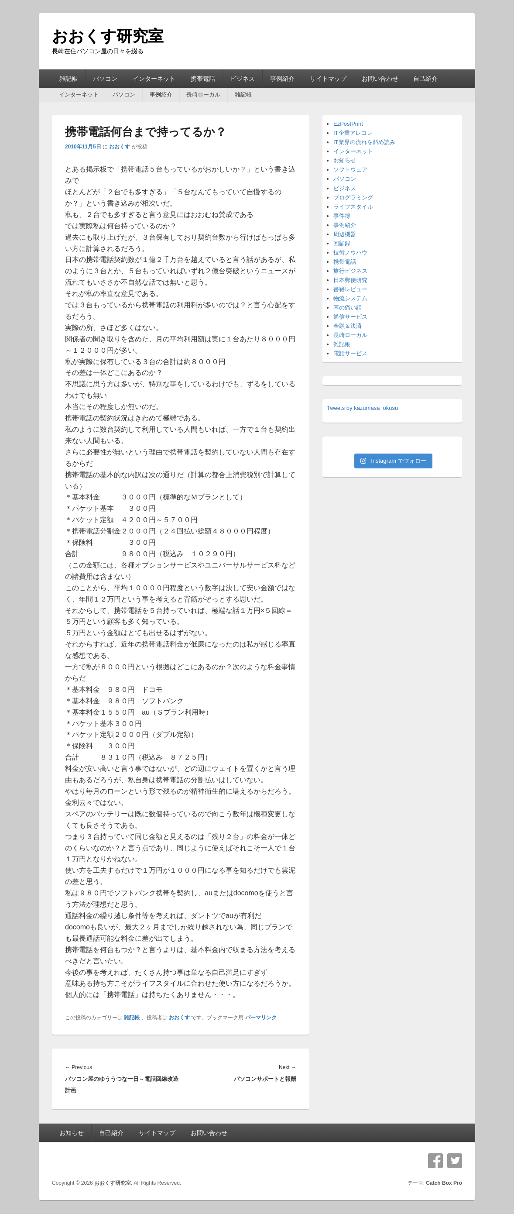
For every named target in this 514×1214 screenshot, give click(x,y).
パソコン (105, 78)
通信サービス (350, 316)
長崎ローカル (203, 94)
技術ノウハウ (350, 252)
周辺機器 (344, 234)
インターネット (154, 78)
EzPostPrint (348, 123)
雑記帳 (68, 78)
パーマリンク (261, 1018)
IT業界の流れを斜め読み (364, 142)
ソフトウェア (350, 169)
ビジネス (242, 78)
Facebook (435, 1160)
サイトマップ (328, 78)
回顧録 (341, 243)
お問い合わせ (380, 78)
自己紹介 (425, 78)
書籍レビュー (350, 289)
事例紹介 (282, 78)
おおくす (119, 147)
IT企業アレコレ (353, 133)
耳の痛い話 (347, 307)
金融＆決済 (347, 326)
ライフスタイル (353, 206)
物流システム (350, 298)
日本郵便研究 (350, 280)
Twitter (454, 1160)
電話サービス (350, 353)
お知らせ (344, 160)
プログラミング (353, 197)
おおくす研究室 (108, 36)
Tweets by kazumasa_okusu (362, 408)
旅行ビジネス (350, 271)
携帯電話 (203, 78)
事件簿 (341, 216)
